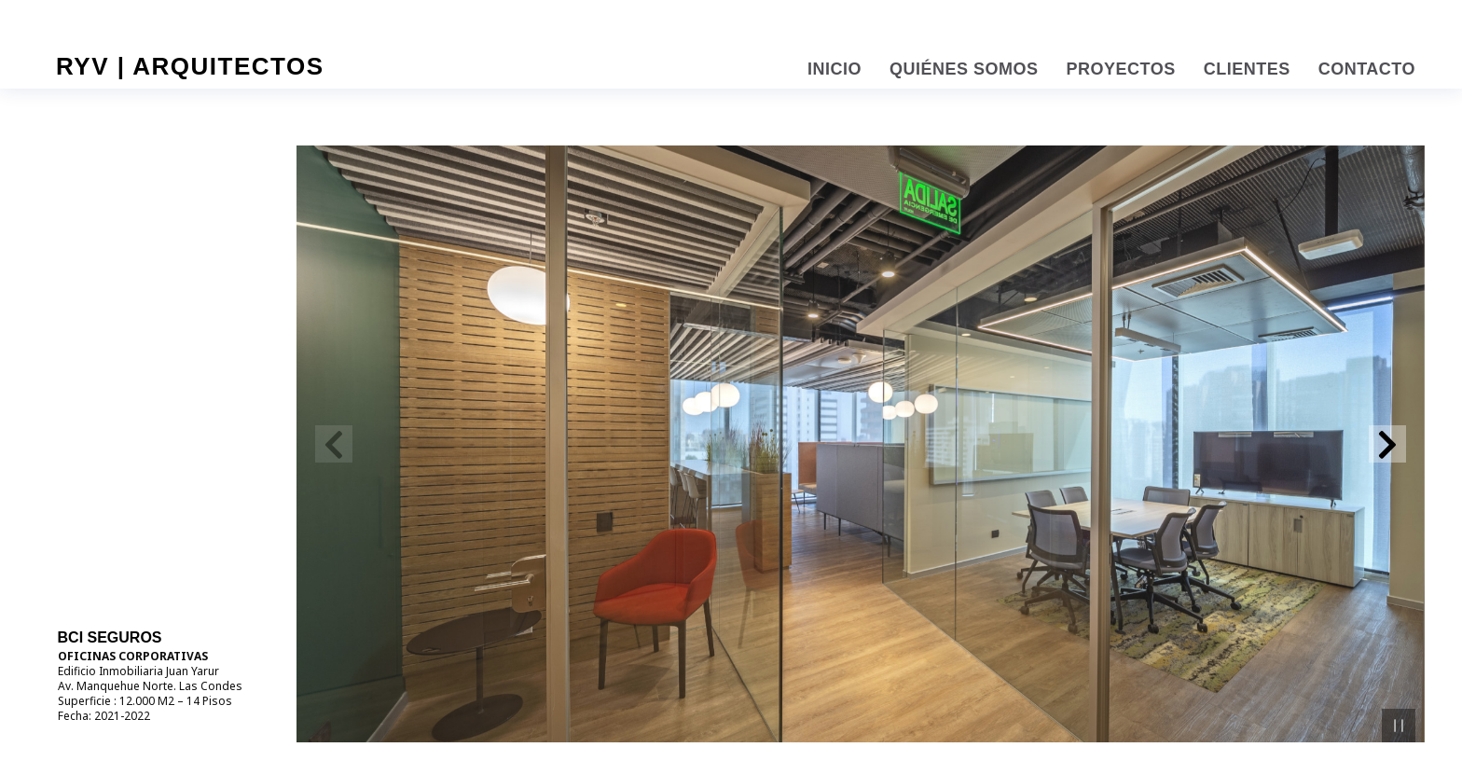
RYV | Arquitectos (190, 66)
